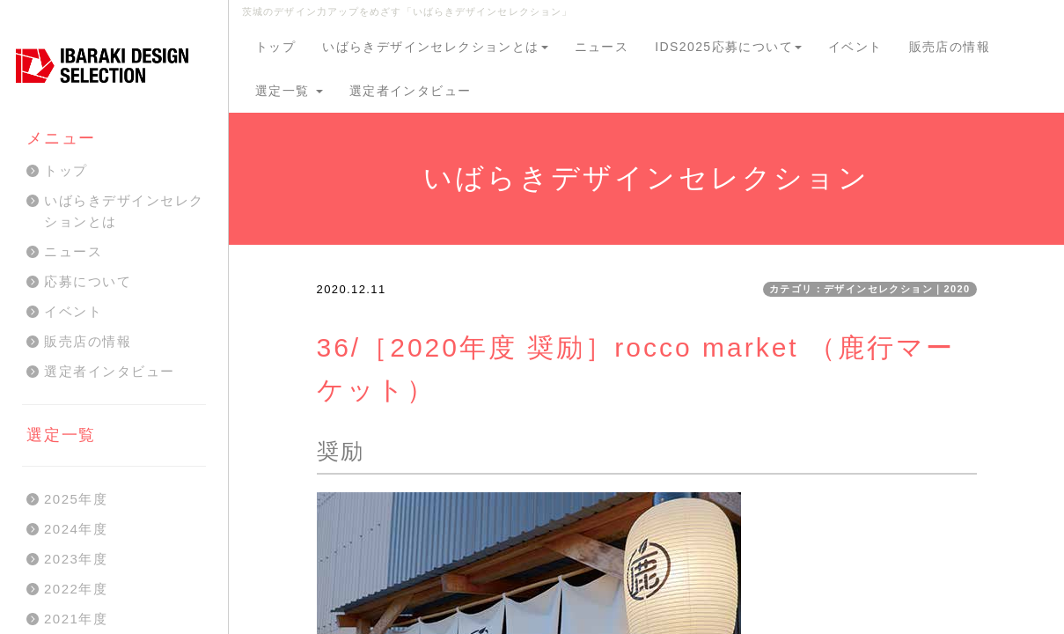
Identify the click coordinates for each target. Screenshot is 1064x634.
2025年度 (75, 498)
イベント (855, 47)
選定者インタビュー (410, 91)
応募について (87, 281)
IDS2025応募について (728, 47)
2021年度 (75, 618)
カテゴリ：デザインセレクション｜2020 (869, 289)
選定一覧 (289, 91)
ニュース (602, 47)
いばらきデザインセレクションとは (434, 47)
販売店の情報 (949, 47)
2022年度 (75, 588)
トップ (275, 47)
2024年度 (75, 528)
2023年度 (75, 558)
